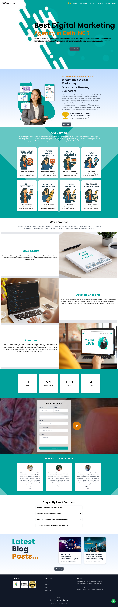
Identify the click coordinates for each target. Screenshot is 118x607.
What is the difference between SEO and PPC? (59, 525)
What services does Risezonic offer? (59, 508)
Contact (107, 3)
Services (91, 3)
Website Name (43, 427)
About (75, 3)
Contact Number (44, 414)
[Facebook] (54, 600)
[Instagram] (60, 600)
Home (69, 3)
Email (55, 407)
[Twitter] (57, 600)
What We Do (83, 3)
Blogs (114, 3)
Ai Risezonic (99, 3)
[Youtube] (67, 600)
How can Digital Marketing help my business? (59, 519)
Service (41, 421)
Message (41, 434)
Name (41, 407)
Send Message (54, 448)
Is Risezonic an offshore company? (59, 514)
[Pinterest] (50, 600)
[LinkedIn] (64, 600)
